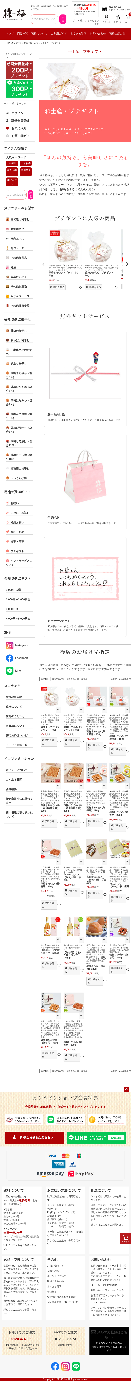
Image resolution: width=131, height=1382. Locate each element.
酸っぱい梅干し (17, 340)
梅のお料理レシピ (16, 735)
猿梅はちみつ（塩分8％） (19, 402)
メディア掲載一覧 (16, 745)
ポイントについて (16, 770)
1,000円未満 (13, 589)
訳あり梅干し (16, 363)
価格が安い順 (58, 679)
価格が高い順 (73, 679)
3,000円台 (12, 609)
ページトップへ (126, 1089)
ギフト (19, 43)
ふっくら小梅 (16, 478)
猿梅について (39, 33)
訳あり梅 (12, 170)
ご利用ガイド (59, 33)
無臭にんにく (16, 276)
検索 (63, 19)
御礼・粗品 (15, 531)
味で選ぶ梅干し (17, 219)
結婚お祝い (15, 522)
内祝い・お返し (17, 512)
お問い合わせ (98, 33)
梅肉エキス (15, 238)
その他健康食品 (17, 305)
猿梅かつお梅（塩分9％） (19, 416)
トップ (10, 33)
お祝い (12, 503)
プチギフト (15, 551)
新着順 (84, 679)
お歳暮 (12, 163)
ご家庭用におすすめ (19, 351)
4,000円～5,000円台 (18, 618)
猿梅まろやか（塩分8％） (19, 375)
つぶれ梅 (26, 163)
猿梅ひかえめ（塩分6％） (19, 388)
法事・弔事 (15, 541)
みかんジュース (17, 296)
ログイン (15, 113)
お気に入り (16, 128)
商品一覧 (22, 33)
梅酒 (11, 267)
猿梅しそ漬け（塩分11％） (19, 443)
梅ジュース (15, 248)
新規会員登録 (17, 120)
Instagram (17, 645)
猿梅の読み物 (117, 33)
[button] (43, 264)
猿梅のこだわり (15, 716)
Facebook (17, 658)
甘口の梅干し (16, 330)
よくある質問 (78, 33)
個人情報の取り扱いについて (19, 814)
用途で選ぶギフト (32, 43)
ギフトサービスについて (19, 562)
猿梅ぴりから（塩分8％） (19, 429)
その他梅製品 (16, 257)
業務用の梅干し (17, 468)
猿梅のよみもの (55, 1281)
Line (13, 671)
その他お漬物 (16, 286)
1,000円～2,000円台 (18, 599)
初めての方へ (54, 1270)
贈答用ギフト (16, 228)
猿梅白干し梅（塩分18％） (19, 456)
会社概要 (11, 789)
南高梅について (15, 725)
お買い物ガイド (19, 136)
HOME (10, 43)
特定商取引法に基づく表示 (19, 800)
